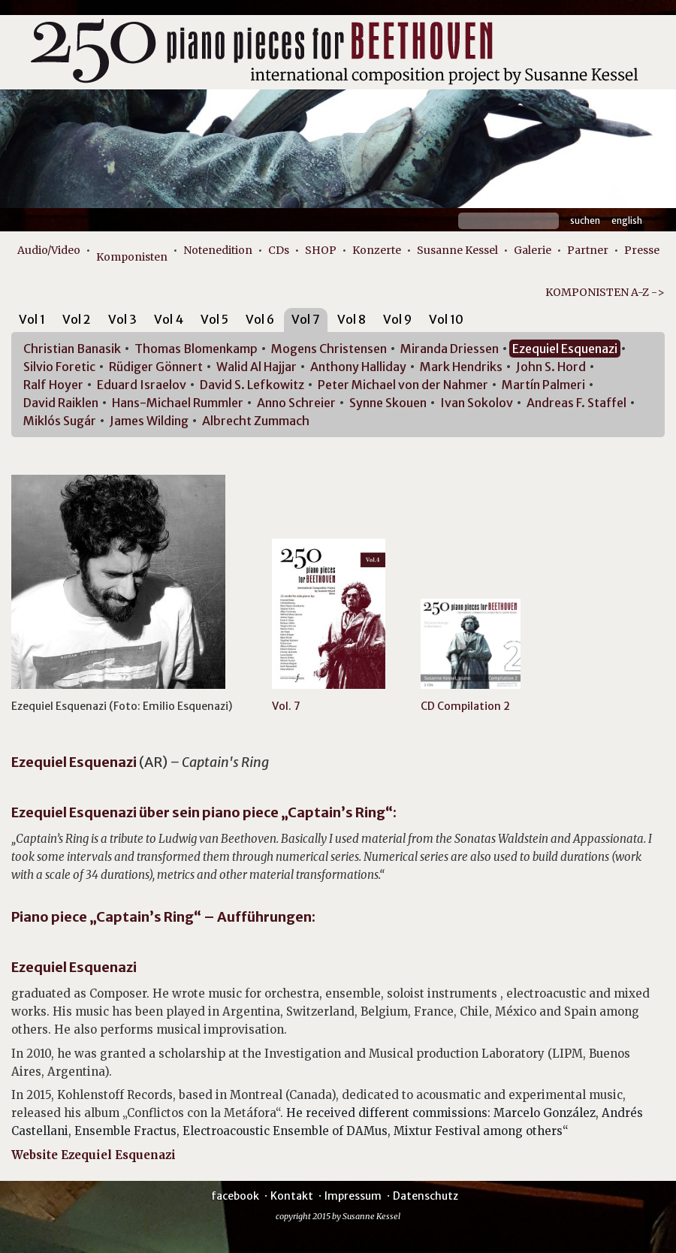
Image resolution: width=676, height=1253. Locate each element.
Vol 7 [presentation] (305, 319)
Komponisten (131, 257)
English (626, 220)
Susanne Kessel (457, 250)
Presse (641, 250)
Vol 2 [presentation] (76, 319)
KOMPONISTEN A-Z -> (605, 292)
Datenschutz (425, 1196)
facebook (235, 1196)
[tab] (32, 322)
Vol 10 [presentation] (446, 319)
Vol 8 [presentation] (351, 319)
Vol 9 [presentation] (397, 319)
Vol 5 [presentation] (214, 319)
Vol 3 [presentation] (122, 319)
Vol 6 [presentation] (260, 319)
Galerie (532, 250)
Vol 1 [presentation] (32, 319)
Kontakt (291, 1196)
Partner (587, 250)
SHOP (320, 250)
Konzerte (376, 250)
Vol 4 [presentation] (168, 319)
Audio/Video (48, 250)
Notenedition (217, 250)
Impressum (353, 1196)
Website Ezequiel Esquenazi (93, 1155)
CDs (278, 250)
